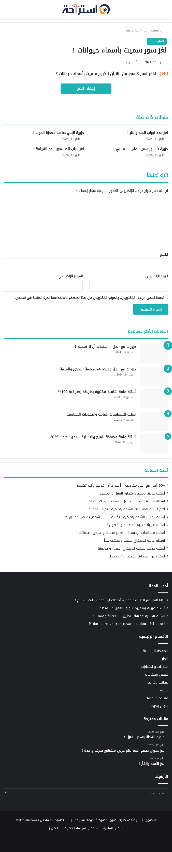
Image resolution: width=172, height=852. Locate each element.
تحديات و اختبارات (154, 666)
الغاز (145, 30)
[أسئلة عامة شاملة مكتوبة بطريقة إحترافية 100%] (154, 398)
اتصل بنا (52, 828)
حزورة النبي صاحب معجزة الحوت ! (58, 132)
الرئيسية (159, 30)
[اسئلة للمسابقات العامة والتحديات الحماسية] (154, 421)
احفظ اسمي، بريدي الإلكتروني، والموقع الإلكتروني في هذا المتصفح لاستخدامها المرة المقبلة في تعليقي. (89, 298)
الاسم (164, 254)
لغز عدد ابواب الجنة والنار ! (147, 132)
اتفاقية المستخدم (100, 828)
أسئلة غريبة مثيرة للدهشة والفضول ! (136, 525)
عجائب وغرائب (157, 682)
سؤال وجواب (159, 706)
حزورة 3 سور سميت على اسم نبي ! (140, 149)
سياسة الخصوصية (73, 828)
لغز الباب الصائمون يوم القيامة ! (58, 149)
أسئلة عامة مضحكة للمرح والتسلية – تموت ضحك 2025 (93, 437)
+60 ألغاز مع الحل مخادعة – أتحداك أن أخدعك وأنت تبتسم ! (120, 485)
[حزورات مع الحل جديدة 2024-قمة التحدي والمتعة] (154, 376)
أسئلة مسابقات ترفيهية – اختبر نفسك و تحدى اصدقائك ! (120, 533)
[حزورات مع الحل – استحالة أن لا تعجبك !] (154, 353)
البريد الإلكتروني (156, 276)
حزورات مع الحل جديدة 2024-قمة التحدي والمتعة (98, 369)
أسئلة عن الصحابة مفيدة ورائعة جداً (137, 556)
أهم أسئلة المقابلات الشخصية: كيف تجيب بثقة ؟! (127, 509)
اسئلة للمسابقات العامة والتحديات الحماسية (101, 414)
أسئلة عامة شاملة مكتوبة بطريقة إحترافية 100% (97, 391)
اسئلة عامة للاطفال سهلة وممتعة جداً (134, 540)
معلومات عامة (157, 698)
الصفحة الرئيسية (155, 651)
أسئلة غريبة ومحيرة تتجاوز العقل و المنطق (131, 493)
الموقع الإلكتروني (71, 276)
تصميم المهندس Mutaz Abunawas (40, 820)
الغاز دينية (133, 30)
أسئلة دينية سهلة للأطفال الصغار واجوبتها (131, 548)
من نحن (120, 828)
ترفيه (164, 690)
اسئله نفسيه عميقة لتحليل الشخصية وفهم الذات (127, 501)
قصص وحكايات (156, 674)
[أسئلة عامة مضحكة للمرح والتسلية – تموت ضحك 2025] (154, 443)
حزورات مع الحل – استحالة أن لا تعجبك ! (105, 346)
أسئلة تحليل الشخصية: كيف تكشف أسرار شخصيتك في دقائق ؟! (115, 517)
